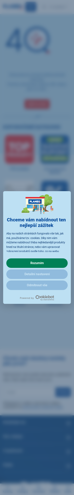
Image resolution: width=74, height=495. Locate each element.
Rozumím (37, 263)
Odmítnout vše (37, 285)
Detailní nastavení (37, 274)
